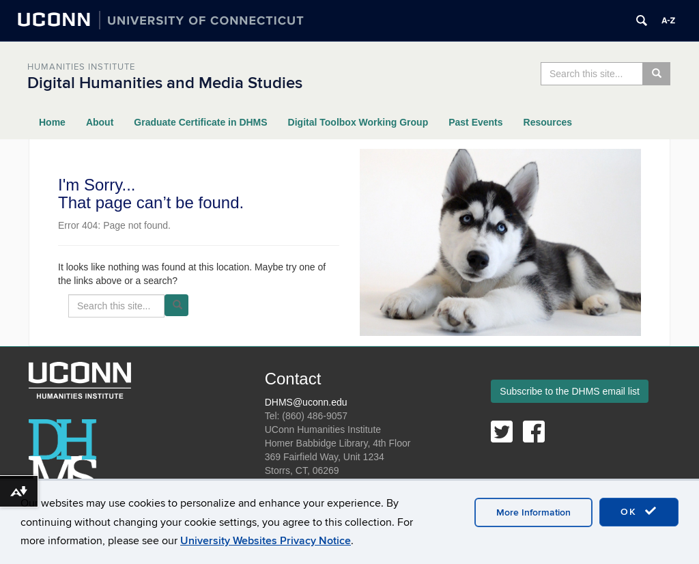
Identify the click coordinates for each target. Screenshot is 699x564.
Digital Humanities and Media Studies (164, 83)
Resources (548, 122)
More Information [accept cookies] (533, 514)
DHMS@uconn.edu (306, 402)
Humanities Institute (81, 66)
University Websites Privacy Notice (265, 543)
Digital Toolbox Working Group (358, 122)
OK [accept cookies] (638, 513)
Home (52, 122)
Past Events (475, 122)
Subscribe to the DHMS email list (570, 391)
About (99, 122)
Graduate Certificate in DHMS (200, 122)
